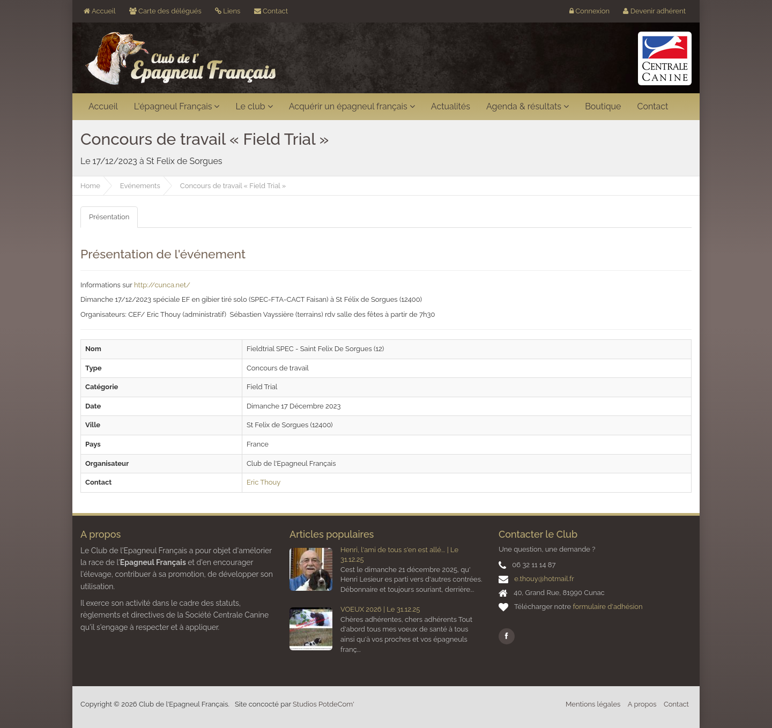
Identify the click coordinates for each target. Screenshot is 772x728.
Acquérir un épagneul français (352, 106)
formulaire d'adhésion (607, 607)
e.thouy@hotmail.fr (544, 579)
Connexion (589, 11)
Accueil (99, 11)
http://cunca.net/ (162, 285)
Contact (271, 11)
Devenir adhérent (654, 11)
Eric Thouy (263, 482)
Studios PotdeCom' (323, 704)
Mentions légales (593, 704)
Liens (227, 11)
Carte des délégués (165, 11)
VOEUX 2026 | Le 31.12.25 (380, 609)
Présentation (109, 217)
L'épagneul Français (177, 106)
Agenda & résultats (527, 106)
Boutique (603, 106)
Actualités (450, 106)
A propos (642, 704)
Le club (253, 106)
